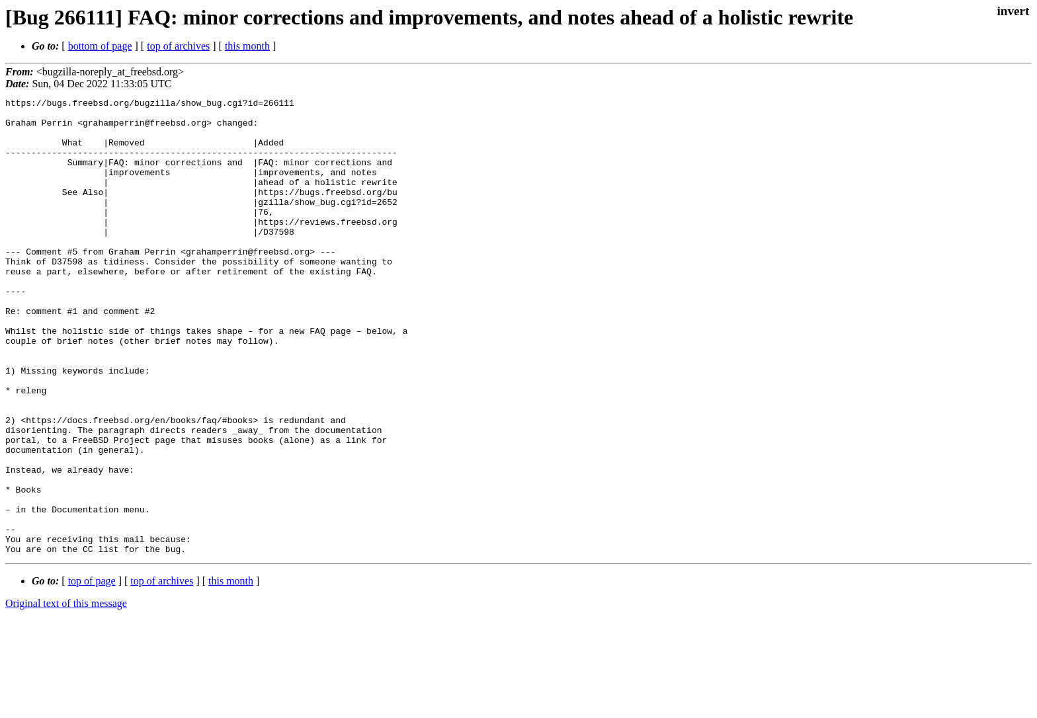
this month (247, 46)
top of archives (178, 46)
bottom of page (100, 46)
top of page (92, 672)
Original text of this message (66, 694)
